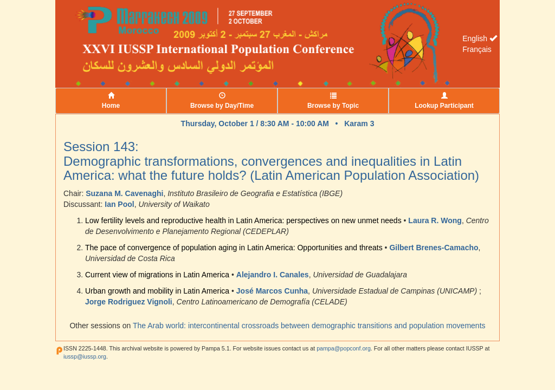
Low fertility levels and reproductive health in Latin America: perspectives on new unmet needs (243, 220)
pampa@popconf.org (344, 348)
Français (477, 49)
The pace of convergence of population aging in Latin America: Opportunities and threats (234, 247)
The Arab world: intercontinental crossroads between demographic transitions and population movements (309, 325)
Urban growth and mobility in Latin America (157, 291)
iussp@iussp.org (84, 356)
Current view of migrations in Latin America (157, 274)
